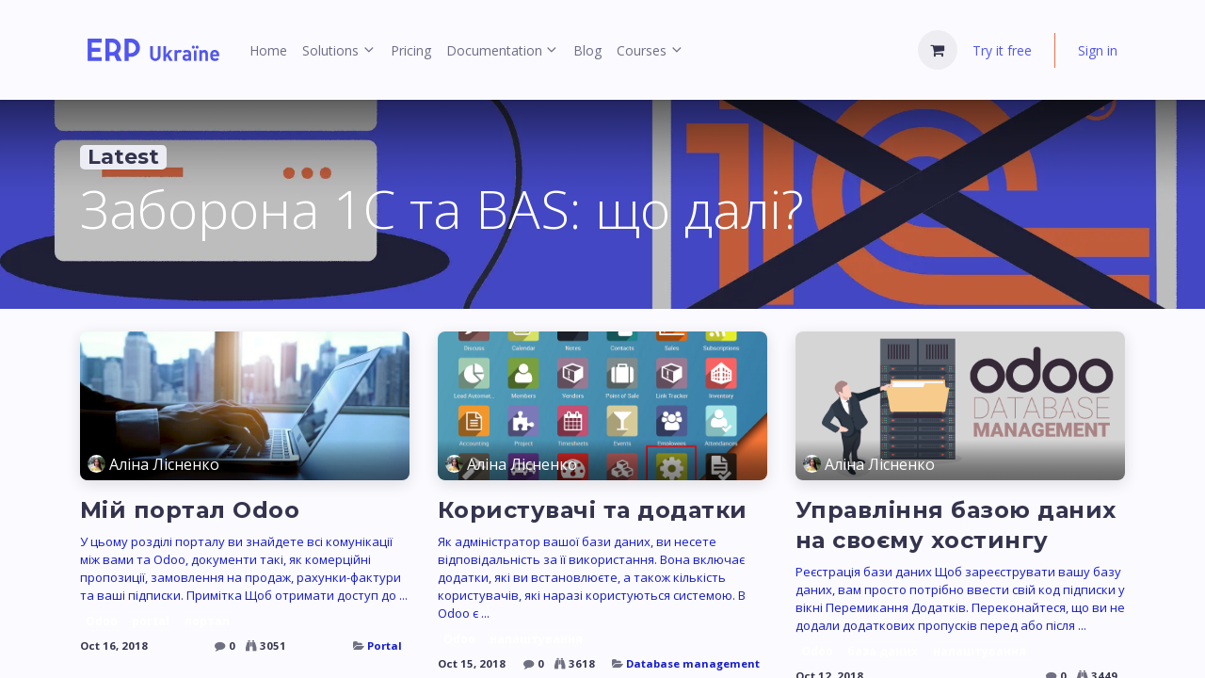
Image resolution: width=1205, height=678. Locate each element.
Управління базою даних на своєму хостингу (956, 525)
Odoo (102, 621)
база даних (882, 651)
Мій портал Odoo (189, 510)
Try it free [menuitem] (1002, 50)
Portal (384, 645)
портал (207, 621)
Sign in (1097, 50)
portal (150, 621)
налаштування (536, 639)
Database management (693, 663)
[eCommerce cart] (937, 50)
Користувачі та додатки (592, 510)
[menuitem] (268, 50)
